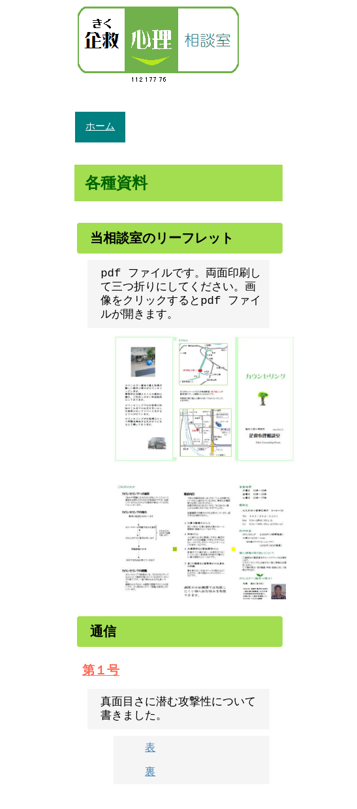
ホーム (100, 126)
